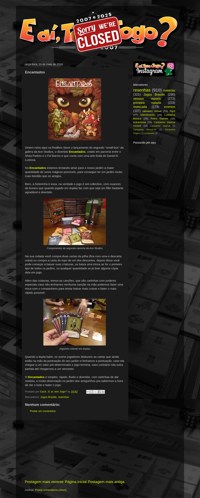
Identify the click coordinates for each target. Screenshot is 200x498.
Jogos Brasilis (48, 397)
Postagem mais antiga (106, 482)
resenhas (63, 397)
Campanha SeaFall (160, 126)
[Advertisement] (74, 449)
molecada (140, 106)
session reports (147, 98)
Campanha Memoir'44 (144, 129)
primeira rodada (147, 102)
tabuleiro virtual (151, 111)
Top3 (172, 111)
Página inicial (76, 482)
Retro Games (159, 118)
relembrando (147, 114)
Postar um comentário (43, 411)
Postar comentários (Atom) (51, 489)
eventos (169, 106)
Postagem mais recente (44, 482)
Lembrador (149, 133)
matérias (169, 90)
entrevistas (139, 122)
